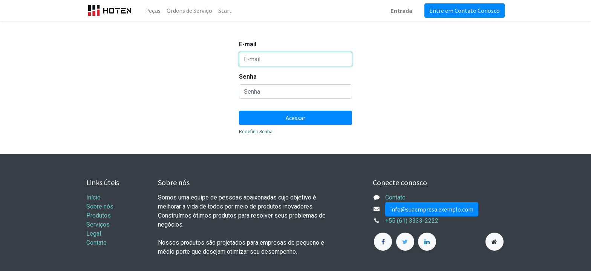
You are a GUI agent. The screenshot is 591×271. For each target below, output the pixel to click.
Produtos (98, 215)
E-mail (247, 44)
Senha (248, 76)
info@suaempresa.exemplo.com (431, 209)
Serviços (98, 224)
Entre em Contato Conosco (464, 10)
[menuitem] (153, 10)
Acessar (295, 118)
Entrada (401, 10)
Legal (93, 233)
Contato (96, 242)
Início (93, 197)
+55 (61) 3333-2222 (411, 220)
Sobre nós (99, 206)
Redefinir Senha (256, 131)
